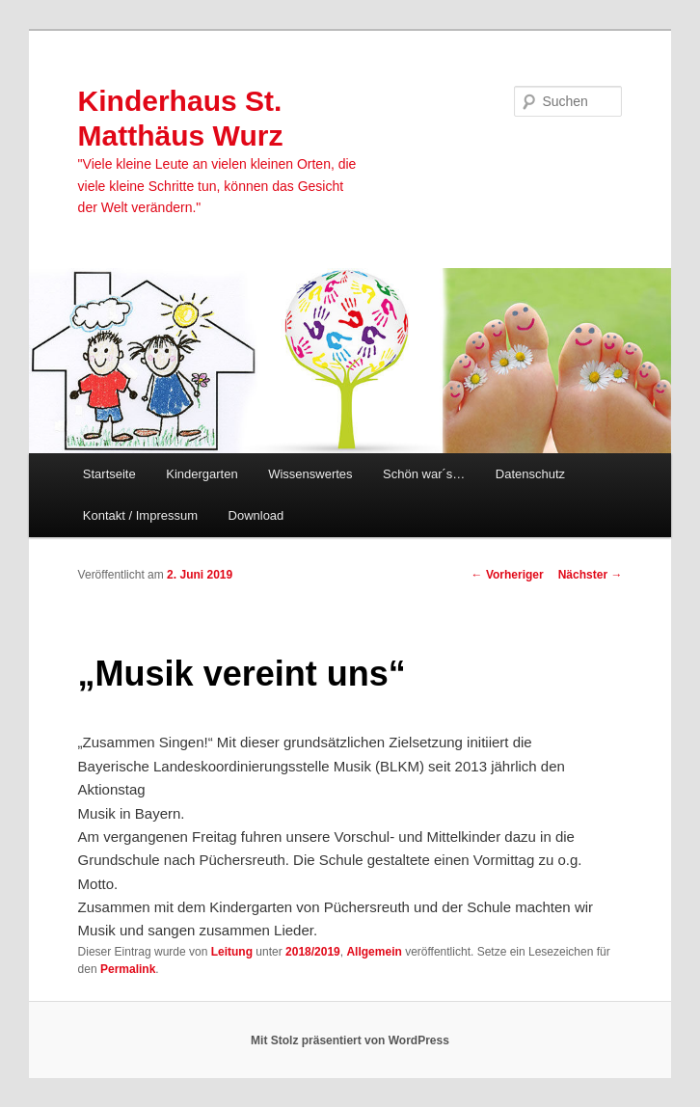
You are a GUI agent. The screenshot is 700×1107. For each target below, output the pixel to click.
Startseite (109, 474)
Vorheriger (507, 574)
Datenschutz (530, 474)
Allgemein (373, 951)
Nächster (590, 574)
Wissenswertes (310, 474)
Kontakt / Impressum (140, 515)
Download (256, 515)
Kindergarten (201, 474)
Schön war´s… (424, 474)
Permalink (127, 969)
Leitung (232, 951)
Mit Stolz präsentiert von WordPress (350, 1040)
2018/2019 (312, 951)
